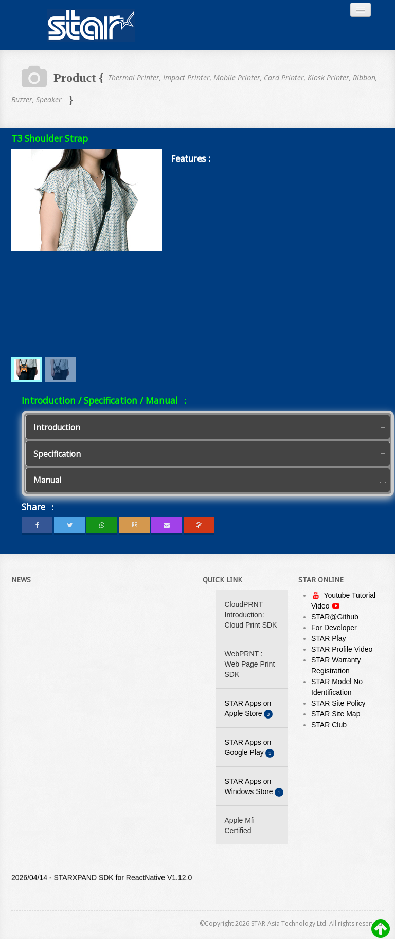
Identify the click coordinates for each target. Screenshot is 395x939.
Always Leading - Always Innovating (91, 25)
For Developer (334, 627)
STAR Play (328, 638)
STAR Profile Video (341, 649)
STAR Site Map (335, 714)
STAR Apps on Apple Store (249, 709)
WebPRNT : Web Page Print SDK (250, 664)
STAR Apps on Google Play (250, 748)
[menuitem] (26, 369)
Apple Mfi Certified (240, 825)
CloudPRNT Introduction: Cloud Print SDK (251, 614)
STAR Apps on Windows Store (254, 787)
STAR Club (329, 725)
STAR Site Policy (338, 703)
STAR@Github (334, 617)
